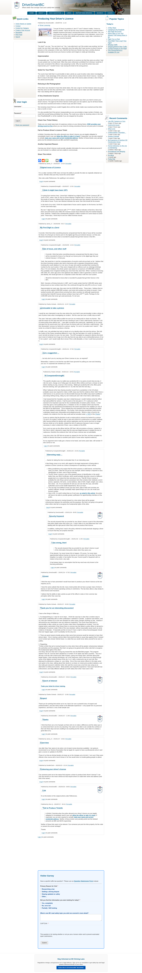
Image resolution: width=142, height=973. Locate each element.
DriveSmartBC (33, 5)
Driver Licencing (45, 25)
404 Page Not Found (114, 31)
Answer (45, 576)
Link (44, 790)
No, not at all (46, 905)
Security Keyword (56, 516)
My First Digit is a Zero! (49, 227)
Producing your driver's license (53, 769)
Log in (41, 181)
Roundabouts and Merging (116, 151)
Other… (44, 896)
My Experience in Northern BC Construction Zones (118, 141)
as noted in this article (87, 493)
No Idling (111, 155)
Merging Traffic (113, 45)
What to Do (111, 129)
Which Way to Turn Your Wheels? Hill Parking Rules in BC (117, 35)
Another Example (113, 136)
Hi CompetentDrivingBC (54, 376)
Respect (43, 698)
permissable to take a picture (52, 308)
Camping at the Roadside (116, 29)
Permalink (68, 163)
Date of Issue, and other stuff (54, 249)
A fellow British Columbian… (117, 132)
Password (17, 113)
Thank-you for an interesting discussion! (57, 608)
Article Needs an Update (23, 24)
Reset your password (22, 125)
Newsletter (18, 32)
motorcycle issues (113, 125)
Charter (97, 414)
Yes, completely (47, 903)
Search (17, 37)
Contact (17, 26)
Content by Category (22, 28)
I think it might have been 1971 (55, 190)
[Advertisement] (25, 69)
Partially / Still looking (49, 908)
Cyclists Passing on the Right (117, 48)
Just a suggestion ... (50, 353)
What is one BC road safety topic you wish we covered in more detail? (64, 913)
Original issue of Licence (50, 167)
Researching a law (48, 889)
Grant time (44, 743)
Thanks (45, 720)
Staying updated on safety (51, 894)
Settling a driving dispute (50, 891)
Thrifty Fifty (111, 159)
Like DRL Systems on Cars (116, 121)
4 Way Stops (112, 28)
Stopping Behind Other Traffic (117, 46)
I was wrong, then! (59, 543)
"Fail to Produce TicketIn (52, 808)
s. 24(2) (88, 414)
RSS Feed (18, 34)
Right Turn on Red (114, 39)
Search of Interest (49, 681)
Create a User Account (22, 30)
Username (17, 106)
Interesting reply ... (54, 455)
